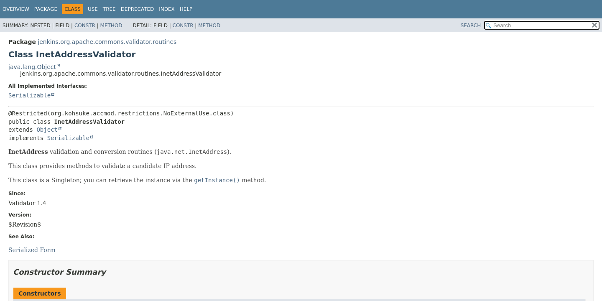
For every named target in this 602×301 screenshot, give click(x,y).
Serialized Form (32, 250)
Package (45, 9)
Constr (84, 25)
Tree (109, 9)
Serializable (29, 95)
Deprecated (137, 9)
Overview (16, 9)
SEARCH (471, 25)
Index (167, 9)
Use (93, 9)
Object (47, 129)
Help (186, 9)
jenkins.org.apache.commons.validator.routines (107, 41)
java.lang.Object (32, 67)
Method (111, 25)
